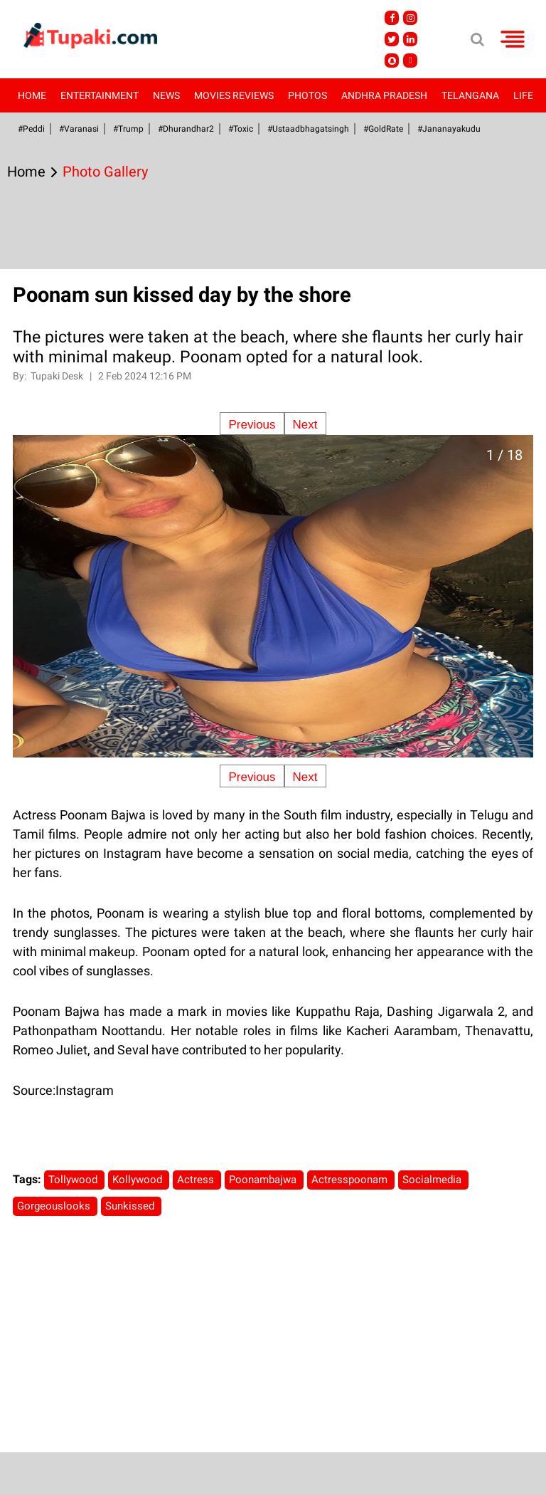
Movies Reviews (234, 95)
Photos (307, 95)
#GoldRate (383, 129)
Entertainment (99, 95)
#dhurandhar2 (186, 129)
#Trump (128, 129)
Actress (197, 1179)
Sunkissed (131, 1206)
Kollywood (138, 1179)
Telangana (470, 95)
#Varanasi (79, 129)
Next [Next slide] (305, 424)
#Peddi (31, 129)
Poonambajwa (264, 1179)
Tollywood (74, 1179)
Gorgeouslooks (55, 1206)
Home (32, 95)
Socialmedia (433, 1179)
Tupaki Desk (58, 376)
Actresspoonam (350, 1179)
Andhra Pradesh (384, 95)
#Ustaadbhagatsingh (308, 129)
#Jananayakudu (449, 129)
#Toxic (240, 129)
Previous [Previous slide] (251, 424)
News (166, 95)
